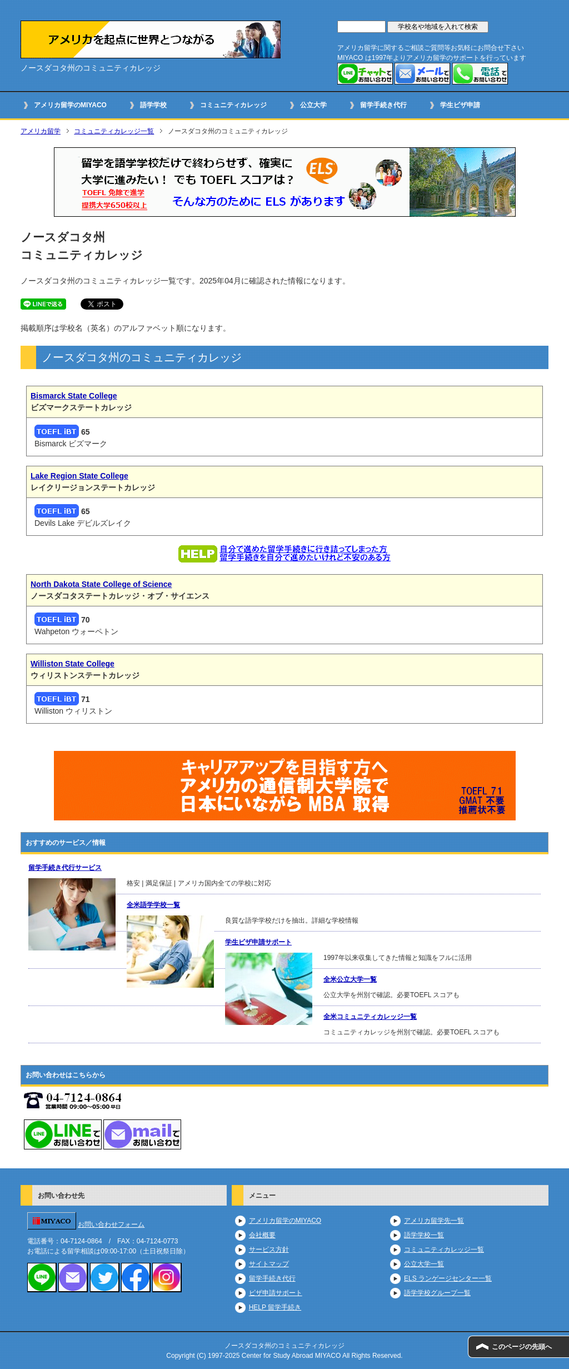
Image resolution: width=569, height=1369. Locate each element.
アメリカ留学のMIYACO (70, 105)
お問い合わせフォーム (111, 1224)
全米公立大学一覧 (350, 979)
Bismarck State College (74, 395)
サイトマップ (269, 1264)
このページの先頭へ (522, 1347)
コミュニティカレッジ (233, 105)
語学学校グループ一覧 (437, 1293)
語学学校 (153, 105)
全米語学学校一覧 (153, 905)
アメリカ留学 (41, 131)
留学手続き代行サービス (65, 868)
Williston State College (72, 663)
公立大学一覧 (424, 1264)
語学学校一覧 (424, 1235)
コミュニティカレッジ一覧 (114, 131)
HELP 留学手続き (275, 1307)
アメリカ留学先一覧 (434, 1220)
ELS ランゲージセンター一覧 (448, 1278)
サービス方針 (269, 1249)
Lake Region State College (79, 475)
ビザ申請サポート (275, 1293)
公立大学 (313, 105)
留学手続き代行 (383, 105)
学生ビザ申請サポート (258, 942)
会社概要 (262, 1235)
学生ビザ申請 (460, 105)
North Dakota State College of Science (101, 584)
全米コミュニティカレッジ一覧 (370, 1016)
